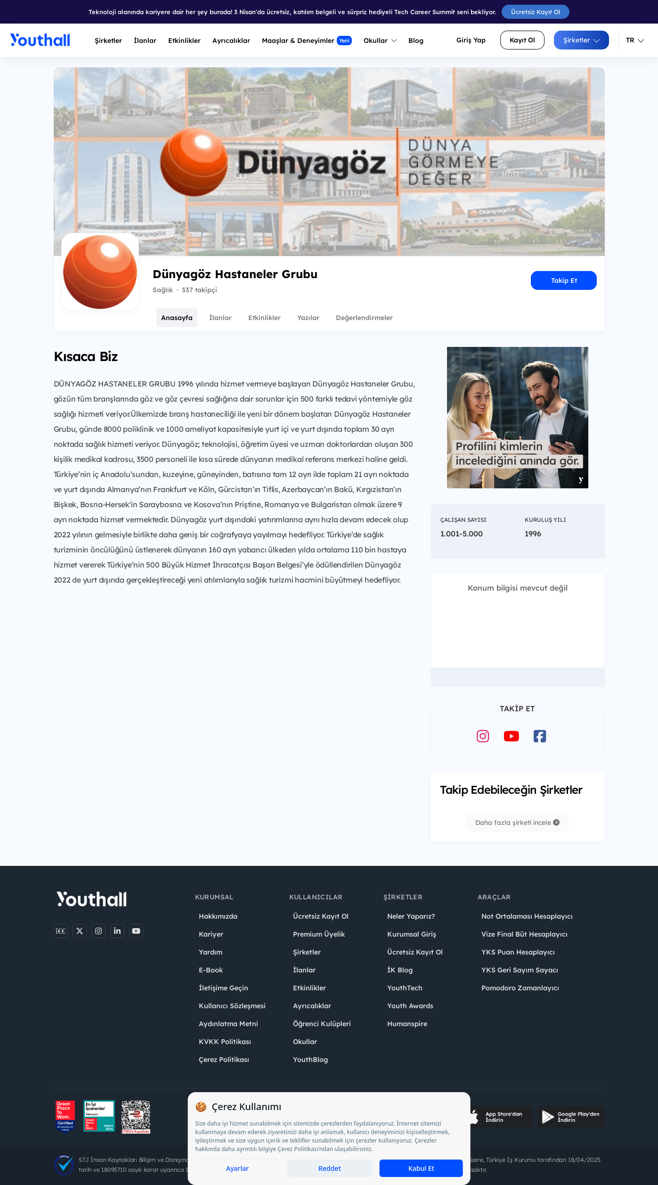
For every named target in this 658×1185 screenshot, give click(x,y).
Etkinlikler (184, 40)
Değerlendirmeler (364, 317)
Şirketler (108, 40)
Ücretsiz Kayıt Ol (535, 12)
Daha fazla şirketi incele (517, 822)
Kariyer (211, 934)
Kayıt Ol (522, 40)
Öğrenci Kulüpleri (322, 1024)
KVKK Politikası (225, 1041)
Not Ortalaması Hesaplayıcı (527, 916)
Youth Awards (410, 1006)
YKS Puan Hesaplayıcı (518, 952)
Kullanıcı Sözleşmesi (232, 1006)
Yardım (210, 952)
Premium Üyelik (319, 934)
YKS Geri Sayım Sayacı (519, 970)
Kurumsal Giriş (411, 934)
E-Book (211, 970)
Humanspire (407, 1024)
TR (635, 40)
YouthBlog (310, 1059)
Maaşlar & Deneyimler (307, 40)
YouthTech (404, 988)
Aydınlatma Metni (228, 1024)
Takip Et (564, 280)
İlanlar (145, 40)
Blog (415, 40)
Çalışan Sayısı (463, 519)
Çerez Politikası (224, 1059)
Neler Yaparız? (411, 916)
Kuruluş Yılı (545, 519)
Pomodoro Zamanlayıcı (520, 988)
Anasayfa (177, 317)
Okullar (380, 40)
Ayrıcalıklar (312, 1006)
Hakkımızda (218, 916)
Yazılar (308, 317)
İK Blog (400, 970)
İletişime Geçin (223, 988)
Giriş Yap (471, 40)
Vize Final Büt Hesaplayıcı (524, 934)
